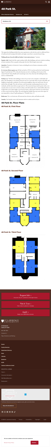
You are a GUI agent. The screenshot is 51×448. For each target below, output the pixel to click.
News (2, 353)
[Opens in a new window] (2, 411)
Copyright (37, 419)
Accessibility (29, 419)
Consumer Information (6, 375)
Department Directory (6, 350)
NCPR (2, 362)
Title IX (3, 372)
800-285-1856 (4, 330)
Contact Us (4, 333)
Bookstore (3, 359)
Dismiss (34, 442)
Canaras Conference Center (7, 365)
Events (3, 344)
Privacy (20, 419)
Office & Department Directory (7, 14)
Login (45, 419)
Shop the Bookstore (8, 405)
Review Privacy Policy (9, 442)
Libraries (3, 356)
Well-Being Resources (6, 378)
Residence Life (19, 14)
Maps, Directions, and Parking (8, 335)
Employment (4, 381)
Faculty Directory (5, 347)
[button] (25, 38)
